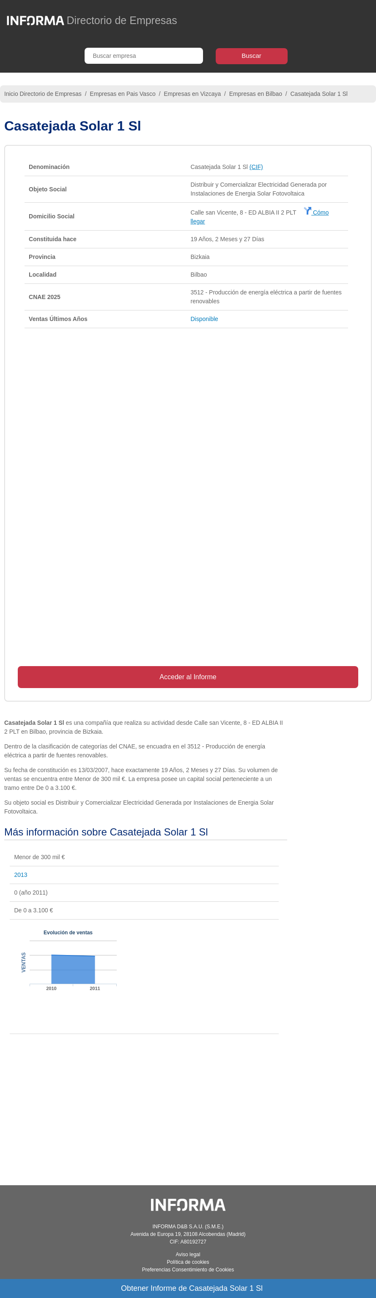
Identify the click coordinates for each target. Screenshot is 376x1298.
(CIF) (256, 166)
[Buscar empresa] (144, 56)
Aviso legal (188, 1254)
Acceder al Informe (187, 676)
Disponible (204, 319)
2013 (20, 874)
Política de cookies (188, 1262)
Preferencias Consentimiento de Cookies (188, 1270)
